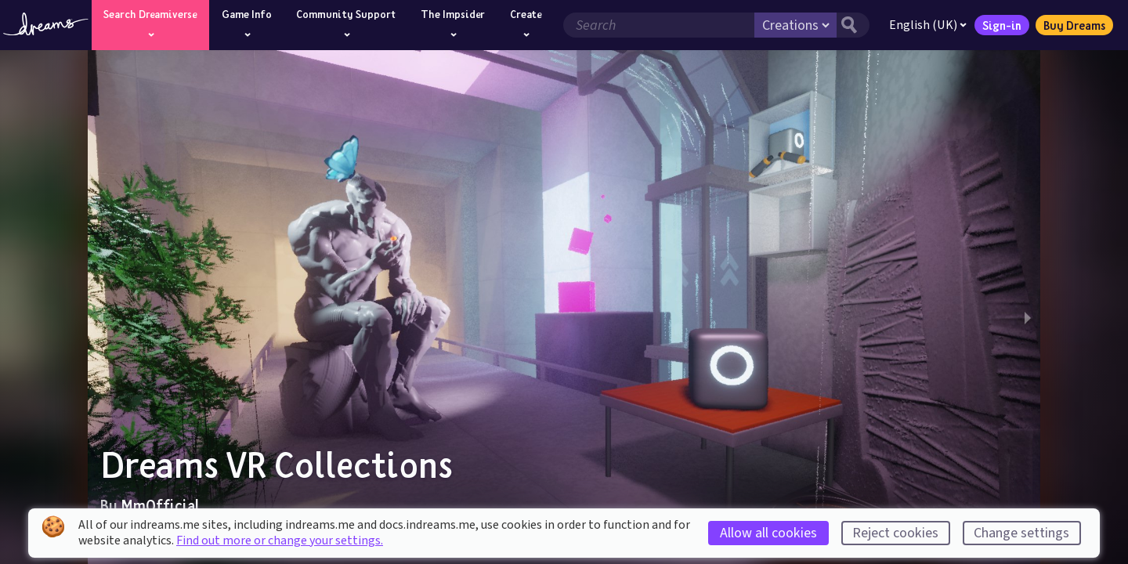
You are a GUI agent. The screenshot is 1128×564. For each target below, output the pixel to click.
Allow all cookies (768, 533)
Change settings (1021, 533)
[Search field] (657, 25)
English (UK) (926, 25)
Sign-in (1000, 25)
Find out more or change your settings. (279, 540)
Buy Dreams (1073, 25)
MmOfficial (160, 505)
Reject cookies (895, 533)
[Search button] (851, 25)
